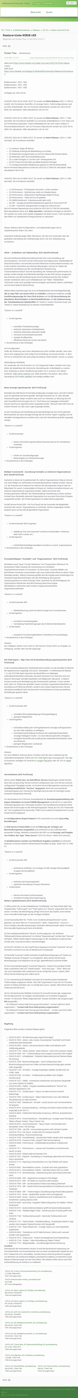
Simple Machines (21, 1395)
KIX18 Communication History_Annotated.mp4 (22, 1279)
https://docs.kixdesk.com (23, 374)
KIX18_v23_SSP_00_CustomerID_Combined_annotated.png (27, 1312)
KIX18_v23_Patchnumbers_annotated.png (53, 1366)
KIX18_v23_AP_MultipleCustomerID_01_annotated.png (26, 1334)
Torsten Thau (10, 53)
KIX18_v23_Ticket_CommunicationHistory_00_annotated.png (28, 1271)
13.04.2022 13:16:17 (11, 58)
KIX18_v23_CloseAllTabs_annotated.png (20, 1366)
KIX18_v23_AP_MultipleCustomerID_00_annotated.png (26, 1323)
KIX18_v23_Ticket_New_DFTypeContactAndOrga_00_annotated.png (31, 1344)
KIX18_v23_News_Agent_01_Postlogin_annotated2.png (26, 1301)
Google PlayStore (44, 761)
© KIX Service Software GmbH (12, 1389)
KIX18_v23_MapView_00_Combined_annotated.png (24, 1355)
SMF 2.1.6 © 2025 (8, 1395)
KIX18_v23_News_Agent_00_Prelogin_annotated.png (25, 1290)
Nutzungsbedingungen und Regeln (57, 1389)
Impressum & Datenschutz (34, 1389)
